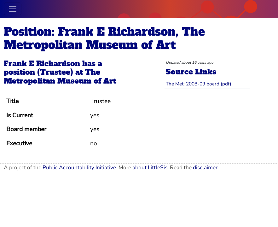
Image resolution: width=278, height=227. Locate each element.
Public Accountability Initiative (79, 167)
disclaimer (205, 167)
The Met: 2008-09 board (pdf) (198, 83)
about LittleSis (149, 167)
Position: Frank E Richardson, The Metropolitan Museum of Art (104, 38)
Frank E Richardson (42, 64)
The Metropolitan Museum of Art (60, 76)
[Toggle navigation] (12, 9)
